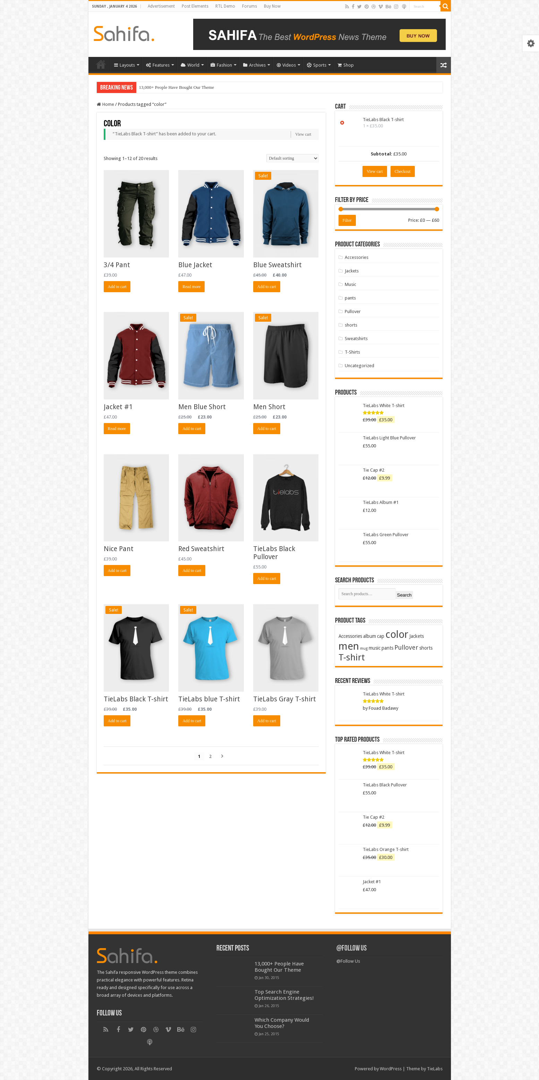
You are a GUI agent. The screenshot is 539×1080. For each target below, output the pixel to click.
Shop (345, 65)
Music (350, 284)
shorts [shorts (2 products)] (426, 648)
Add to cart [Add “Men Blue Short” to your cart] (191, 428)
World (190, 65)
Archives (254, 65)
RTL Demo (225, 6)
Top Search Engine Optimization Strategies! (284, 995)
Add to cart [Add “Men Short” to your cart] (266, 428)
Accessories (356, 257)
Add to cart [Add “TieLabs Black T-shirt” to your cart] (117, 720)
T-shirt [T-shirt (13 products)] (352, 657)
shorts (351, 325)
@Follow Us (351, 949)
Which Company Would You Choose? (282, 1023)
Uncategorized (359, 365)
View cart (303, 134)
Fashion (221, 65)
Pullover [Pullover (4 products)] (406, 647)
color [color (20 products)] (396, 634)
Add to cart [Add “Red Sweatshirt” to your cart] (191, 570)
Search (404, 595)
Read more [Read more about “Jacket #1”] (117, 428)
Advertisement (161, 6)
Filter (347, 220)
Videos (286, 65)
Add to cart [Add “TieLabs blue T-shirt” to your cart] (191, 720)
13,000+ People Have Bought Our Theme (176, 87)
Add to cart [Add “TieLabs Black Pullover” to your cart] (266, 578)
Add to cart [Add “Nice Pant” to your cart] (117, 570)
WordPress (391, 1068)
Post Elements (195, 6)
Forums (249, 6)
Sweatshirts (356, 338)
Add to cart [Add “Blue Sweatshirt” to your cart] (266, 286)
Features (158, 65)
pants (350, 298)
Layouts (124, 65)
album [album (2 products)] (369, 636)
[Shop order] (292, 158)
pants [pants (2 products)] (387, 648)
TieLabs (435, 1068)
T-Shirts (352, 352)
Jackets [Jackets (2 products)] (416, 636)
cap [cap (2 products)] (380, 636)
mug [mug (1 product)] (364, 648)
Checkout (403, 171)
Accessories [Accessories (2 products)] (350, 636)
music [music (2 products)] (374, 648)
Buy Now (272, 6)
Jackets (352, 270)
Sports (316, 65)
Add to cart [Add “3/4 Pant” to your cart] (117, 286)
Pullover (353, 311)
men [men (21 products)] (349, 646)
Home (101, 64)
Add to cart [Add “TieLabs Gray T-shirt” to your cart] (266, 720)
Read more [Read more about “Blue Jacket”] (191, 286)
